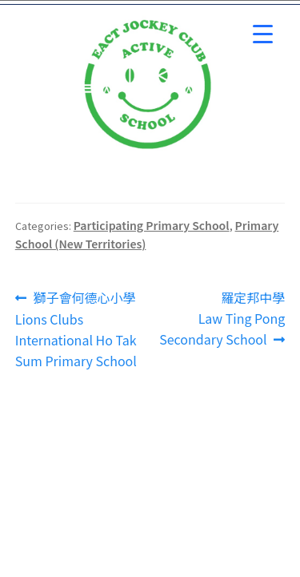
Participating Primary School (152, 225)
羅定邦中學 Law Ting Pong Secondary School (222, 318)
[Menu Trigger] (263, 34)
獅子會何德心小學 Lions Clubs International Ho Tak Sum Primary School (76, 329)
